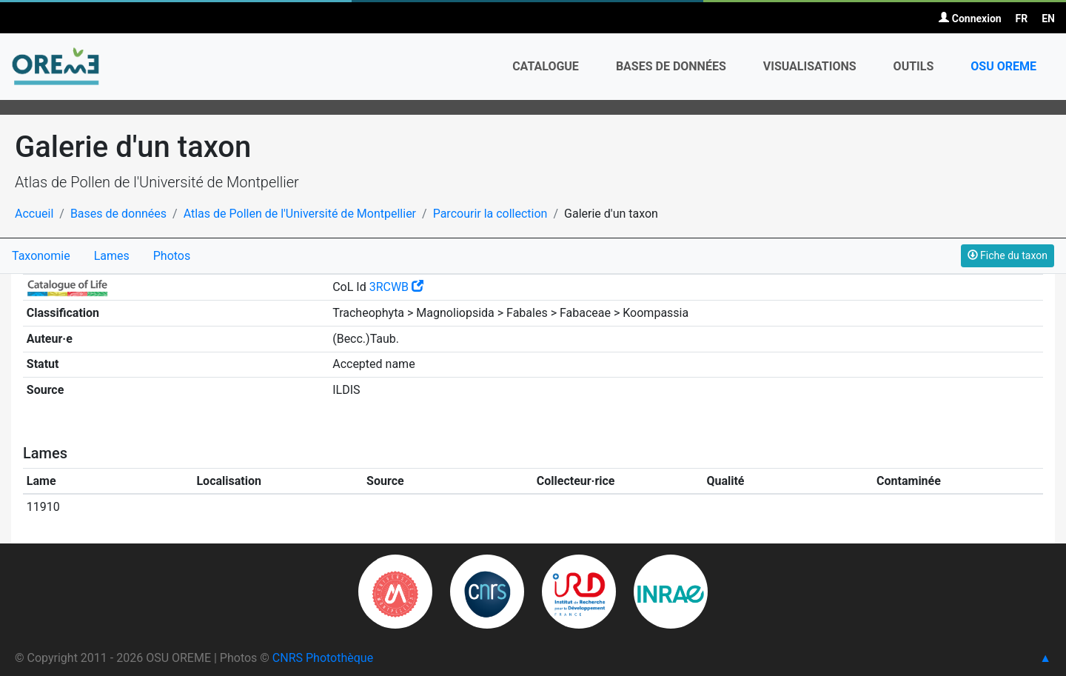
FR (1022, 18)
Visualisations (810, 66)
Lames (112, 256)
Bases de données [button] (671, 66)
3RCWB (396, 287)
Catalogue (545, 66)
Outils (914, 66)
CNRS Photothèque (322, 658)
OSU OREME (1003, 66)
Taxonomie (41, 256)
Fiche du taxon (1007, 255)
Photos (172, 256)
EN (1048, 18)
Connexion (970, 18)
